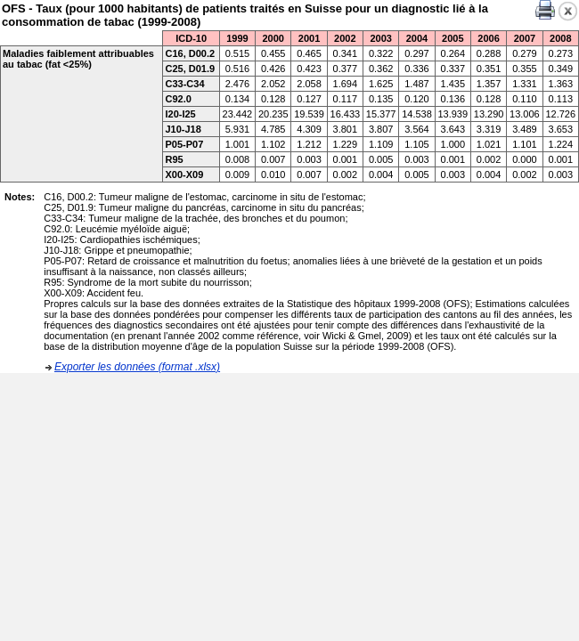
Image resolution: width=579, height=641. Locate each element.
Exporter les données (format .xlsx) (137, 367)
